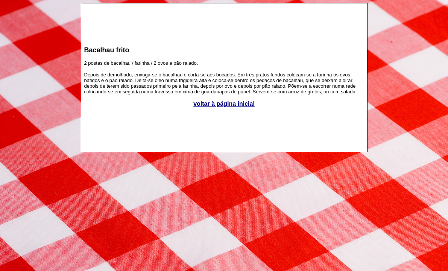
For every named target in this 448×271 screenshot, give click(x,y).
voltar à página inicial (224, 103)
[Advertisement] (224, 21)
